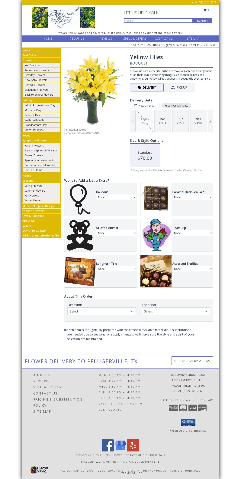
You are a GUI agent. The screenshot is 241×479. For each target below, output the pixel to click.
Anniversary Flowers (36, 70)
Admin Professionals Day (39, 105)
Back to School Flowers (38, 94)
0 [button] (206, 10)
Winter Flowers (33, 200)
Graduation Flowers (36, 89)
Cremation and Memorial (39, 165)
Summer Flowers (34, 190)
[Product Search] (158, 20)
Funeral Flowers (34, 145)
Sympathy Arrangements (39, 160)
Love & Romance (33, 216)
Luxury (26, 225)
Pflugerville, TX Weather (99, 461)
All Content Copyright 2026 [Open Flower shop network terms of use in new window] (83, 470)
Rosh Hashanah (34, 120)
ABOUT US (77, 38)
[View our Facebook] (108, 450)
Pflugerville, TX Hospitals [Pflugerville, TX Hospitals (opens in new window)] (145, 455)
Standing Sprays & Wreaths (41, 150)
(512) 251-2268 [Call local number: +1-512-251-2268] (193, 391)
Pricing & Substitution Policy (41, 235)
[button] (188, 422)
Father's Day (32, 115)
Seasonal (28, 180)
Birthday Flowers (34, 75)
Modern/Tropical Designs (38, 206)
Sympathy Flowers (34, 140)
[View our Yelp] (133, 450)
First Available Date (176, 105)
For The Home (33, 170)
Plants (26, 175)
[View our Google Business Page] (120, 450)
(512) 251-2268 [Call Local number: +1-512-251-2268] (208, 2)
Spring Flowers (33, 185)
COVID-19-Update (34, 230)
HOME (48, 38)
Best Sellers (29, 55)
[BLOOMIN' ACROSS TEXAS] (63, 17)
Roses (26, 135)
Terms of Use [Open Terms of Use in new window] (131, 473)
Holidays (28, 100)
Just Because (32, 65)
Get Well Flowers (34, 85)
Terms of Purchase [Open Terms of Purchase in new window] (185, 470)
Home (26, 50)
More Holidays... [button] (34, 130)
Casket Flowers (33, 155)
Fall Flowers (31, 195)
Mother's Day (32, 110)
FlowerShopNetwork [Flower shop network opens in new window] (123, 470)
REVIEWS (106, 38)
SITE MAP (193, 38)
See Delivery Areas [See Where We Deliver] (192, 361)
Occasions (29, 60)
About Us (28, 221)
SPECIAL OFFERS (135, 38)
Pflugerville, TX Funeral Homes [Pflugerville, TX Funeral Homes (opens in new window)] (99, 455)
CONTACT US (164, 38)
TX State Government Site (140, 461)
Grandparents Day (35, 125)
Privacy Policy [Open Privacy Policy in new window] (154, 470)
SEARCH (202, 20)
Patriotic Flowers (33, 211)
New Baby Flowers (35, 80)
